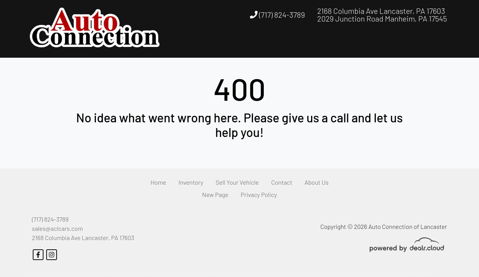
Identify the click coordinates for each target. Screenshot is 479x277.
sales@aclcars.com (57, 228)
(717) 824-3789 (277, 14)
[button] (389, 43)
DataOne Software (144, 273)
